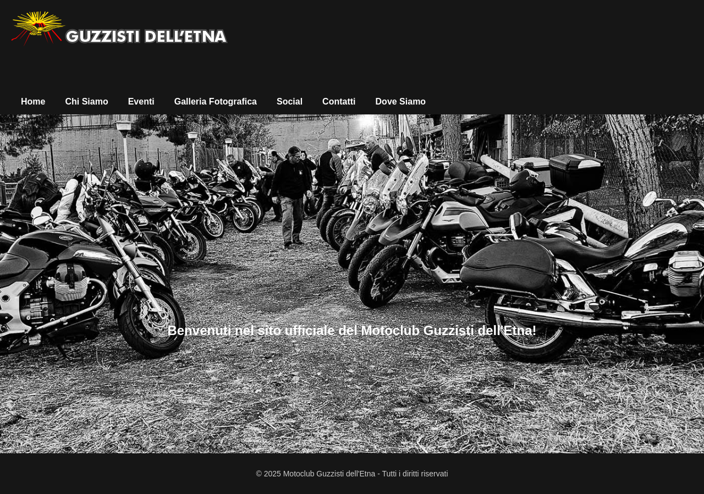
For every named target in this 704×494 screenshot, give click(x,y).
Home (33, 101)
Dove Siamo (401, 101)
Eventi (141, 101)
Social (289, 101)
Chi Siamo (86, 101)
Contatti (338, 101)
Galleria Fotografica (215, 101)
